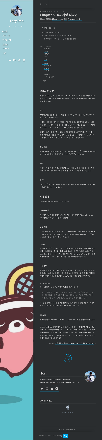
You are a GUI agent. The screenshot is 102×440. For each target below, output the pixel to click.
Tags (4, 52)
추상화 (44, 81)
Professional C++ (75, 19)
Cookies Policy (57, 436)
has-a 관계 (47, 65)
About (4, 31)
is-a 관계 (46, 68)
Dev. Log (6, 35)
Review (5, 44)
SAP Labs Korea (64, 379)
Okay (65, 436)
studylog (47, 11)
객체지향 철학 (46, 49)
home (41, 11)
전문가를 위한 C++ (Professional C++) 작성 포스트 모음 (74, 343)
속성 (45, 57)
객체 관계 (45, 63)
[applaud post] (68, 358)
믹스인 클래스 (50, 77)
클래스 (46, 51)
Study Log (56, 19)
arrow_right (29, 35)
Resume (55, 382)
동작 (45, 59)
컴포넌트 (46, 54)
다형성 (48, 71)
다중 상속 (47, 75)
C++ (65, 19)
